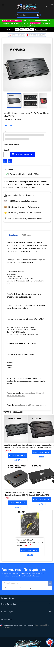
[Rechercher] (28, 15)
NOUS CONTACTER (17, 35)
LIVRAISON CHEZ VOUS (36, 35)
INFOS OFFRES (41, 30)
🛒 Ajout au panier (29, 643)
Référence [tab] (26, 235)
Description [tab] (13, 235)
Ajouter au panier (21, 154)
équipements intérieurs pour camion (31, 405)
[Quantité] (6, 154)
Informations (6, 619)
